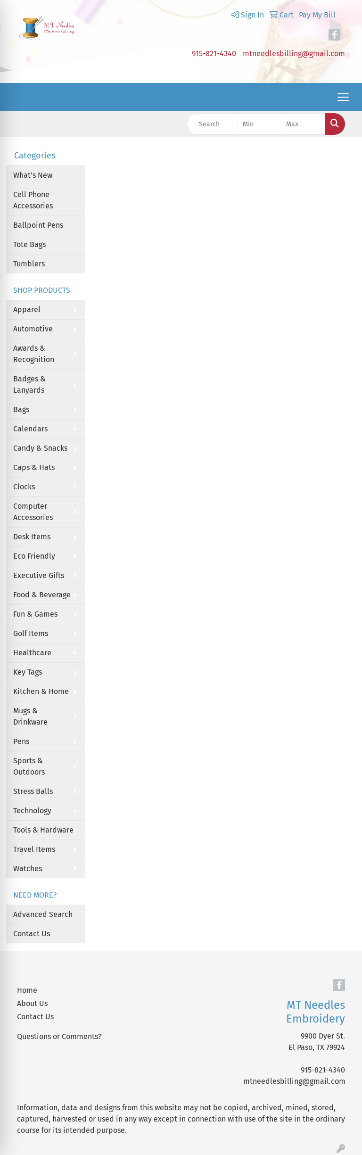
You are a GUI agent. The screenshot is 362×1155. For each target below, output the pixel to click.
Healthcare (32, 652)
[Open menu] (343, 97)
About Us (32, 1003)
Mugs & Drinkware (30, 716)
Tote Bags (29, 244)
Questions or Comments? (59, 1036)
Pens (21, 741)
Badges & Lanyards (29, 384)
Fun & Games (35, 614)
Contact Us (31, 933)
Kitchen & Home (41, 691)
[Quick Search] (212, 124)
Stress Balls (33, 791)
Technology (32, 810)
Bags (21, 409)
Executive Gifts (38, 575)
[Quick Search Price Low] (260, 124)
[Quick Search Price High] (303, 124)
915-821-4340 (214, 53)
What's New (32, 175)
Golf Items (30, 633)
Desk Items (31, 536)
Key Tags (27, 672)
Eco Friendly (34, 556)
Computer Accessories (33, 512)
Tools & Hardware (43, 829)
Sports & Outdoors (29, 766)
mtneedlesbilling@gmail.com (294, 53)
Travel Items (34, 849)
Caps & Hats (34, 467)
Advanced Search (43, 914)
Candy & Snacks (40, 448)
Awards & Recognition (33, 354)
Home (27, 990)
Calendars (30, 428)
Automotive (33, 328)
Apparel (27, 309)
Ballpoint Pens (38, 225)
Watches (27, 868)
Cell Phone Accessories (33, 200)
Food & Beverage (42, 594)
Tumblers (29, 263)
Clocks (24, 486)
